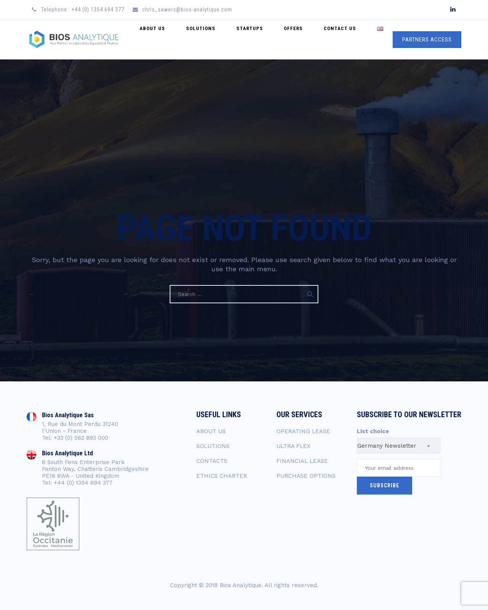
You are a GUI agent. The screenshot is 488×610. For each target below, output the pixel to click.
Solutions (234, 39)
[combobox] (398, 445)
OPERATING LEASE (303, 431)
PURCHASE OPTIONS (306, 475)
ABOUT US (211, 431)
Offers (312, 39)
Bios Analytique (241, 585)
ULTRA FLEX (293, 446)
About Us (194, 39)
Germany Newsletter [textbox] (386, 445)
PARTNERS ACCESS (427, 39)
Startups (276, 39)
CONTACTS (211, 461)
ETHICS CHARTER (221, 475)
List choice (373, 431)
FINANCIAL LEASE (302, 461)
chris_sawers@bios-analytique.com (187, 9)
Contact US (351, 39)
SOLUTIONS (213, 446)
